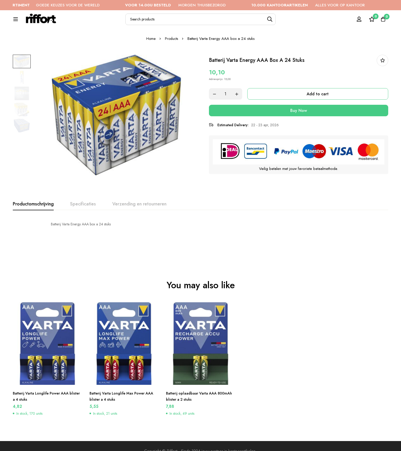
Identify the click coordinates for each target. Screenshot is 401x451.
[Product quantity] (231, 111)
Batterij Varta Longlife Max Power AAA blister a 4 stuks (121, 386)
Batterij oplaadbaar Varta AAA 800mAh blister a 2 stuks (195, 386)
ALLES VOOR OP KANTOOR (324, 5)
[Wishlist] (368, 22)
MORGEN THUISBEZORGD (191, 5)
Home (150, 56)
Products (172, 56)
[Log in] (356, 22)
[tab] (33, 221)
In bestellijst (382, 78)
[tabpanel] (200, 241)
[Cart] (381, 22)
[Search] (285, 22)
